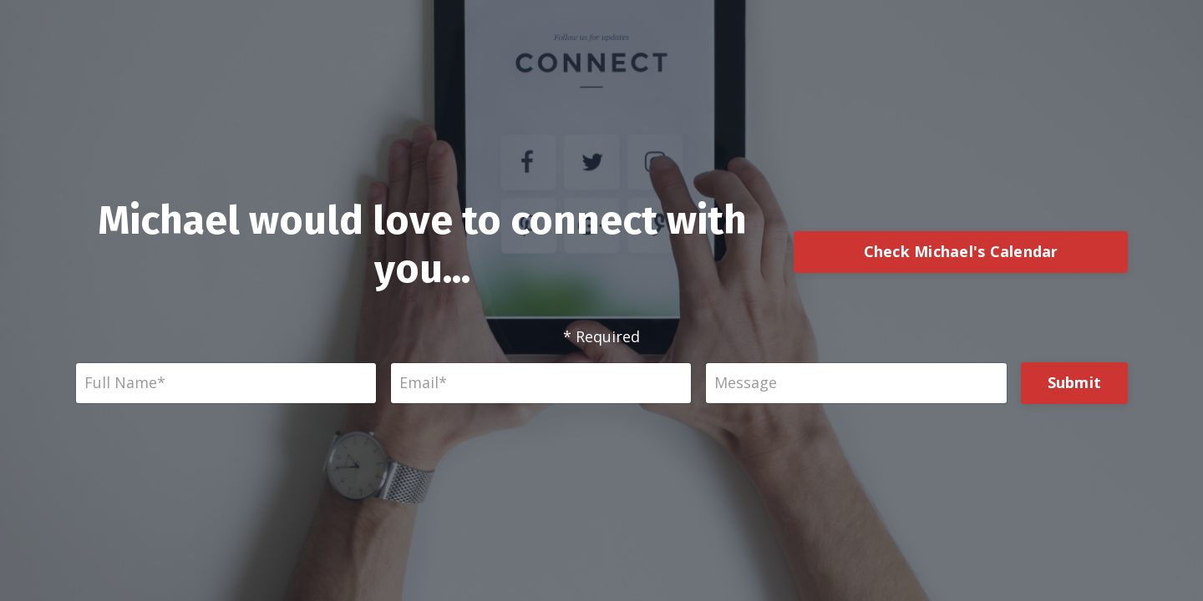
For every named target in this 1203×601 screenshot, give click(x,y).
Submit (1075, 382)
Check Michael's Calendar (961, 251)
